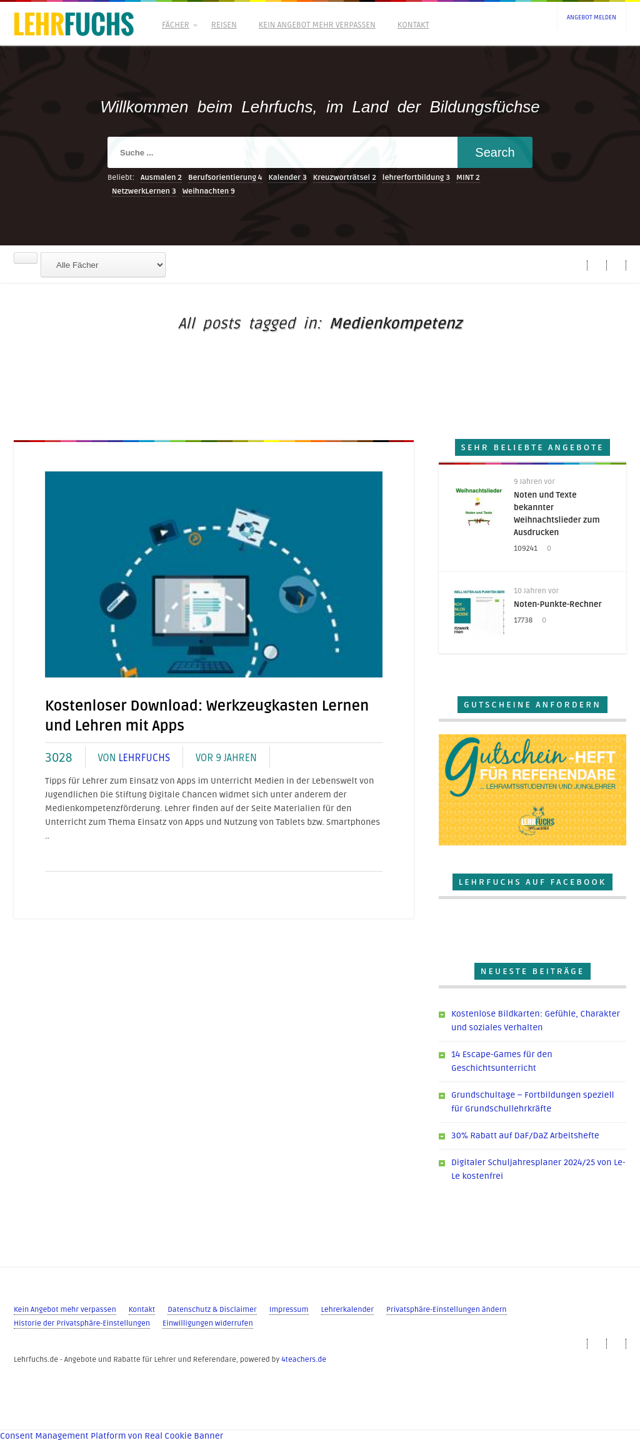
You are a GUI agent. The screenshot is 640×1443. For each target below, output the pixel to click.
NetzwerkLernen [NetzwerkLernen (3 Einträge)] (144, 191)
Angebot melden (591, 17)
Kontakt (413, 25)
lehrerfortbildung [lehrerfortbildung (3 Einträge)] (416, 177)
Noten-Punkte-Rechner (558, 604)
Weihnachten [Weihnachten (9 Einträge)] (208, 191)
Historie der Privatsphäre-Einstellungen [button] (82, 1323)
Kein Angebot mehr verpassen (317, 25)
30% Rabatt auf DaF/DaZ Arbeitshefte (525, 1135)
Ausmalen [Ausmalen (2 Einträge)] (161, 177)
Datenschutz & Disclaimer (212, 1309)
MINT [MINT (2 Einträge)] (468, 177)
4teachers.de (303, 1359)
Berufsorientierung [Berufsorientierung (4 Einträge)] (225, 177)
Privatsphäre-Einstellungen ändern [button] (446, 1309)
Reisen (224, 25)
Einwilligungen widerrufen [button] (207, 1323)
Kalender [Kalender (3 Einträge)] (287, 177)
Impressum (289, 1309)
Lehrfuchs (144, 758)
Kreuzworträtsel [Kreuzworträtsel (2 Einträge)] (344, 177)
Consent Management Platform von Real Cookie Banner (111, 1436)
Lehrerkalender (347, 1309)
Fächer (179, 25)
